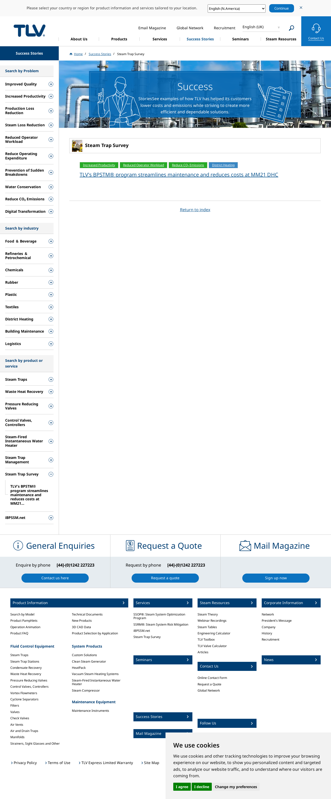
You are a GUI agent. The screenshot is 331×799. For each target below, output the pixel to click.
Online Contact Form (212, 678)
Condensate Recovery (26, 667)
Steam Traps (19, 655)
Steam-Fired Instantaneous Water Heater (96, 682)
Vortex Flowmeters (23, 693)
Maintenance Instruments (90, 710)
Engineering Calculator (214, 633)
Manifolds (17, 737)
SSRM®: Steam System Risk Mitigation (160, 624)
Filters (14, 705)
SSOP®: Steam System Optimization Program (159, 616)
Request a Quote (209, 684)
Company (268, 627)
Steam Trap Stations (24, 661)
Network (268, 614)
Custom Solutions (84, 655)
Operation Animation (25, 627)
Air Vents (16, 724)
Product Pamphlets (23, 620)
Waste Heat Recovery (25, 674)
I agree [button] (182, 786)
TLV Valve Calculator (212, 646)
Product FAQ (19, 633)
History (267, 633)
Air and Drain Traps (24, 731)
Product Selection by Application (95, 633)
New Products (82, 620)
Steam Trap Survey (147, 637)
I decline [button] (201, 786)
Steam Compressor (86, 690)
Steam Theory (208, 614)
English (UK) (253, 26)
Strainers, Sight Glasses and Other (35, 743)
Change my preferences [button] (236, 786)
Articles (203, 652)
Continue (281, 8)
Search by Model (22, 614)
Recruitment (270, 639)
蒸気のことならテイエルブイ (29, 30)
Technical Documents (87, 614)
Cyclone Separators (24, 699)
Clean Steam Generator (89, 661)
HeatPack (79, 667)
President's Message (277, 620)
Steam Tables (207, 627)
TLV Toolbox (206, 639)
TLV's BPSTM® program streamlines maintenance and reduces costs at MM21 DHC (179, 174)
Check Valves (19, 718)
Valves (15, 712)
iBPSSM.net (141, 630)
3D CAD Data (81, 627)
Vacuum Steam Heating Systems (95, 674)
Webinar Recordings (212, 620)
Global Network (209, 690)
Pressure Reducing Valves (28, 680)
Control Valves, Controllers (29, 686)
